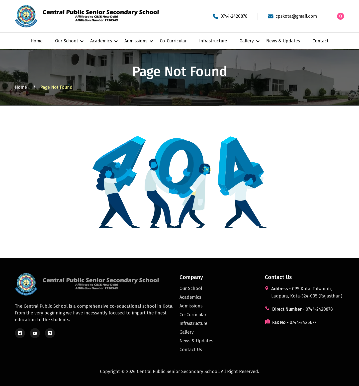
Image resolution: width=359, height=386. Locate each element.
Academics (190, 297)
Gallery (187, 332)
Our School (191, 288)
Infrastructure (213, 41)
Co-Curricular (173, 41)
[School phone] (230, 16)
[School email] (292, 16)
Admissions (191, 306)
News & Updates (283, 41)
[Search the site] (340, 16)
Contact (320, 41)
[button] (66, 41)
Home (37, 41)
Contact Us (191, 349)
